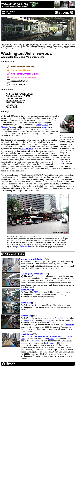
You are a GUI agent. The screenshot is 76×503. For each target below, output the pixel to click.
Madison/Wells (7, 127)
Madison (45, 127)
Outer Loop (34, 341)
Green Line (59, 318)
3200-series (38, 292)
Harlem (51, 339)
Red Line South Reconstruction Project (45, 336)
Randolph (24, 129)
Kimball (38, 305)
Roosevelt (51, 343)
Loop (48, 320)
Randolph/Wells (42, 125)
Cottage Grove (28, 320)
